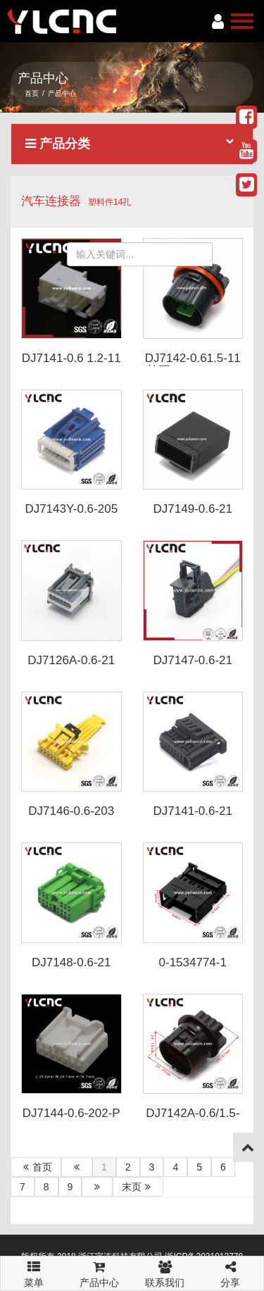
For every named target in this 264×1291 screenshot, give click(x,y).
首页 (32, 93)
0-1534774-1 (193, 962)
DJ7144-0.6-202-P (71, 1113)
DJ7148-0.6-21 (71, 962)
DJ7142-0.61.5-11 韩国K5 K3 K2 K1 (193, 364)
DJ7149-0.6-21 (192, 509)
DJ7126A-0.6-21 (71, 660)
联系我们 (165, 1272)
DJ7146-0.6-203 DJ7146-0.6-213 (71, 817)
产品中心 (99, 1272)
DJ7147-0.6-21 (192, 660)
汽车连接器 (51, 201)
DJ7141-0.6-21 (192, 811)
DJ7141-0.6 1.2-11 (71, 358)
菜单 (33, 1267)
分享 (230, 1272)
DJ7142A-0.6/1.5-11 (192, 1119)
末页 (138, 1186)
